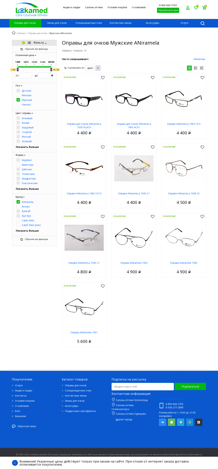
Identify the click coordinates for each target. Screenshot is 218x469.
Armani (26, 206)
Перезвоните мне (168, 10)
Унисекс (26, 104)
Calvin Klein (28, 220)
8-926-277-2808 (174, 407)
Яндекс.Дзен (198, 422)
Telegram (180, 422)
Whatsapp (171, 422)
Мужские (27, 100)
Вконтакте (162, 422)
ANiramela (27, 202)
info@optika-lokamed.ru (172, 398)
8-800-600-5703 (168, 5)
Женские (27, 95)
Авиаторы (27, 164)
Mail (189, 422)
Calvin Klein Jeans (31, 225)
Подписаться (190, 386)
